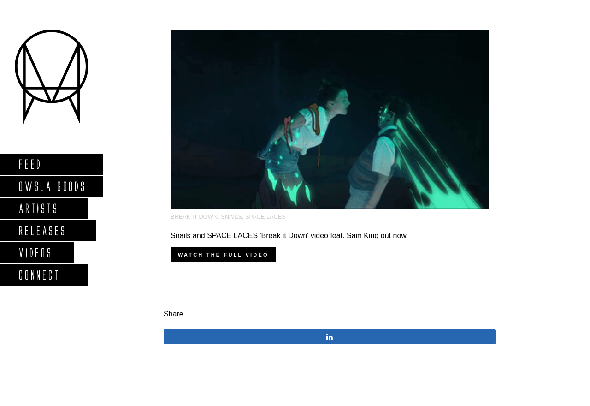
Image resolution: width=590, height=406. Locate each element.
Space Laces (265, 216)
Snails (231, 216)
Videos (35, 252)
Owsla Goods (52, 186)
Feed (30, 164)
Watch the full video (223, 254)
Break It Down (194, 216)
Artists (38, 208)
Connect (39, 275)
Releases (42, 230)
